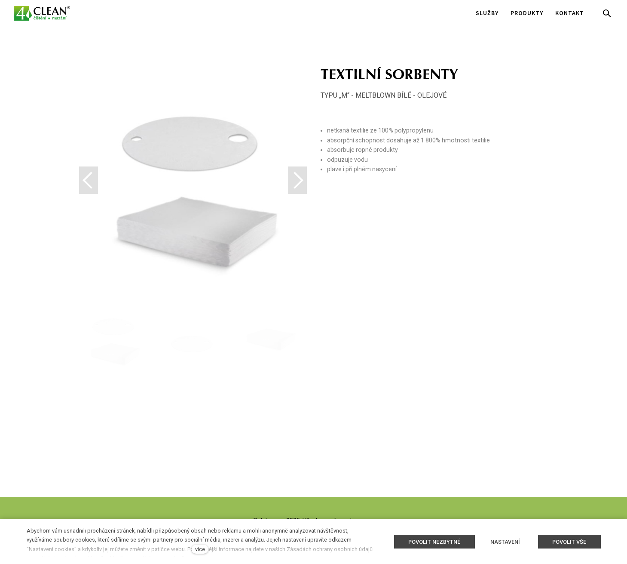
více (200, 549)
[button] (297, 180)
